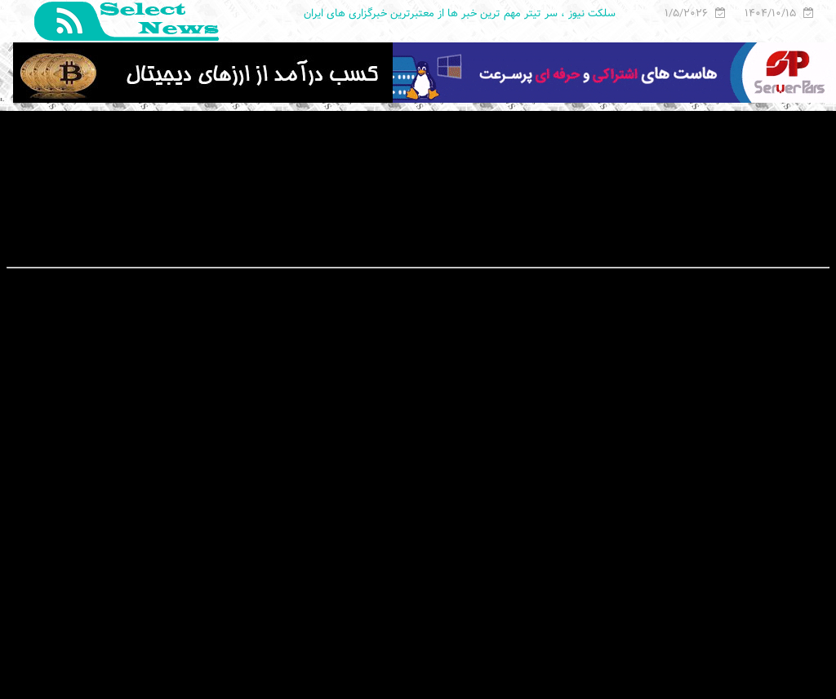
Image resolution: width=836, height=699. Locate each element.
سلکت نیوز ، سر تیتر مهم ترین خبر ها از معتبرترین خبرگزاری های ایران (460, 13)
